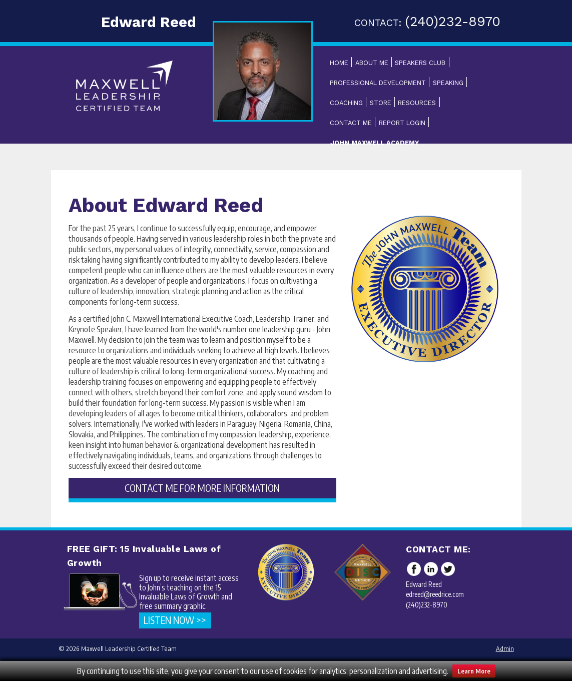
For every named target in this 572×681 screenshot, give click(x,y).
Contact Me (351, 123)
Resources (417, 103)
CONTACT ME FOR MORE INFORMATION (202, 488)
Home (339, 63)
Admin (505, 648)
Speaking (448, 83)
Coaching (346, 103)
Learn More (473, 671)
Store (380, 103)
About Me (371, 63)
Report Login (402, 123)
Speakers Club (420, 63)
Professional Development (378, 83)
